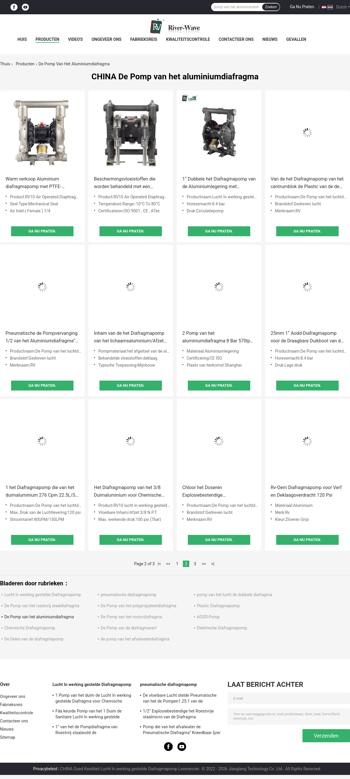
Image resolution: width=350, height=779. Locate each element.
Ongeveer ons (106, 39)
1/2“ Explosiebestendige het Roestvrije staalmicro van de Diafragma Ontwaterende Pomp (178, 715)
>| (212, 563)
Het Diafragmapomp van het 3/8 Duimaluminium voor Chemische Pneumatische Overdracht (127, 492)
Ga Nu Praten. (302, 6)
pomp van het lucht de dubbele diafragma (234, 594)
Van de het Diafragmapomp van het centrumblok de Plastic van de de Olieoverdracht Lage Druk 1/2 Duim (307, 183)
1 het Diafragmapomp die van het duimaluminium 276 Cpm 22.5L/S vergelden (40, 492)
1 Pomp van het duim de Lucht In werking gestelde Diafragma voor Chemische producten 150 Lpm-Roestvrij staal (93, 699)
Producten (47, 39)
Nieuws (270, 39)
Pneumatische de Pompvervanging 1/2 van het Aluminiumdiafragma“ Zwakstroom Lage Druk (42, 337)
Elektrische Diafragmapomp (222, 628)
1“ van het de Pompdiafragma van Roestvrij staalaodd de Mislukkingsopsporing (86, 730)
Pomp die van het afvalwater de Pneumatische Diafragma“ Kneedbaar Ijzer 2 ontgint (181, 730)
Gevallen (296, 39)
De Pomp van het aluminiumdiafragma (39, 617)
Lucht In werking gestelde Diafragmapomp (42, 594)
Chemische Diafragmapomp (29, 628)
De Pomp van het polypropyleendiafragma (138, 605)
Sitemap (7, 737)
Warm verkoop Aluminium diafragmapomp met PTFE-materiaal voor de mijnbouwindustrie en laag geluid (40, 183)
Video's (75, 39)
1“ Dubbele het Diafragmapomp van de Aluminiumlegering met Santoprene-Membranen (219, 183)
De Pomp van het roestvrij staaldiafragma (41, 605)
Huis (22, 39)
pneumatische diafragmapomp (128, 594)
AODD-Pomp (208, 617)
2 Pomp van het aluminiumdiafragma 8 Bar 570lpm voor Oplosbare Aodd (218, 337)
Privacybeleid (45, 768)
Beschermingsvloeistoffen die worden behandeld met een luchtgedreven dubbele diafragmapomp (124, 183)
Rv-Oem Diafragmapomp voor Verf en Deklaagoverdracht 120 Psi (306, 491)
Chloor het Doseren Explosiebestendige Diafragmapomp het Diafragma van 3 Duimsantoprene (218, 492)
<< (168, 563)
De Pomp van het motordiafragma (131, 617)
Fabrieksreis (143, 39)
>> (204, 563)
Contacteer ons (236, 39)
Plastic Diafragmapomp (218, 605)
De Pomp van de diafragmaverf (129, 628)
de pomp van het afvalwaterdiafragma (135, 639)
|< (159, 563)
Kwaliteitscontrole (188, 39)
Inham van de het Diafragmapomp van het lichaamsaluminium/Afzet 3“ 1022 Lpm (129, 337)
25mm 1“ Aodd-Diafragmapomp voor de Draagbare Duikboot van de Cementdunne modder (307, 337)
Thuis (5, 64)
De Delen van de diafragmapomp (34, 639)
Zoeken (271, 7)
